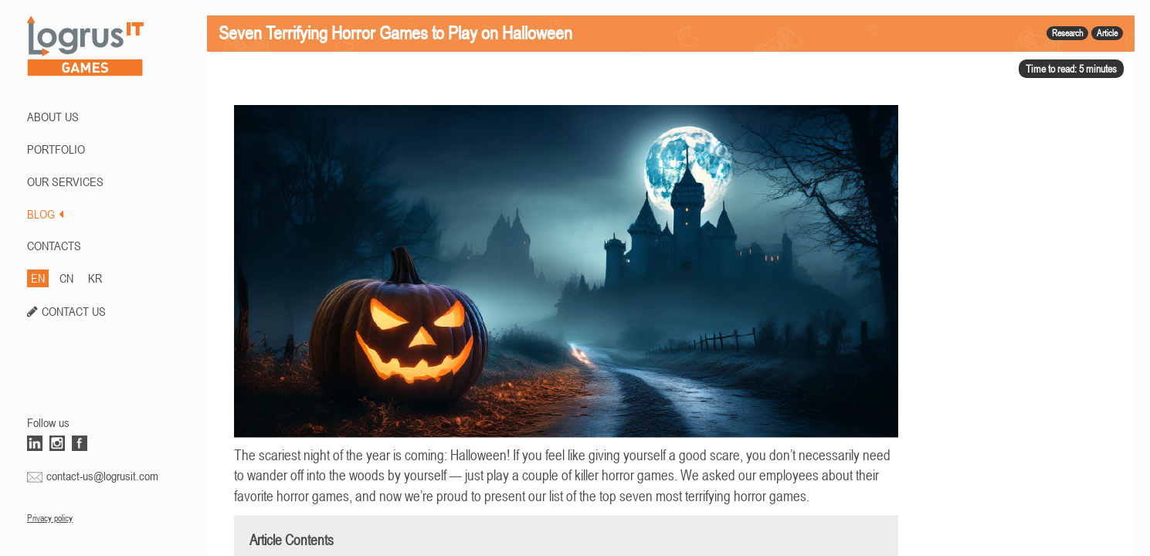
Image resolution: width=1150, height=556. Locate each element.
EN (38, 278)
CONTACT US (74, 311)
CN (66, 278)
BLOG (45, 214)
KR (95, 278)
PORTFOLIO (56, 149)
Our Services (65, 181)
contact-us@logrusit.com (102, 476)
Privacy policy (50, 518)
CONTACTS (54, 246)
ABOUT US (53, 117)
